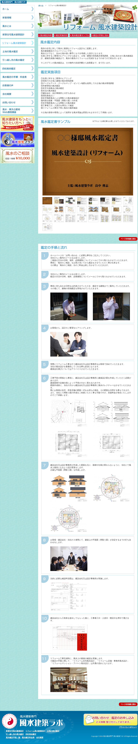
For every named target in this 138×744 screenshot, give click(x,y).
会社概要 (39, 737)
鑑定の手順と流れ (101, 35)
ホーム (40, 5)
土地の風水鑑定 (53, 731)
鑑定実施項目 (61, 35)
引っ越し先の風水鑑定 (15, 734)
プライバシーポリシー (128, 727)
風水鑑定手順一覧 (13, 737)
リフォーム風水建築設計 (35, 731)
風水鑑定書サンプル (80, 35)
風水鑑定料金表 (28, 737)
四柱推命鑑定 (31, 734)
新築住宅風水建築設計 (15, 731)
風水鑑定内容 (46, 35)
